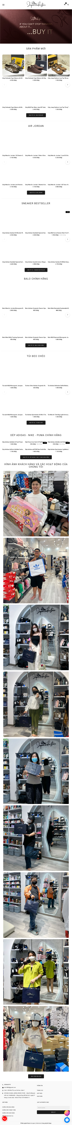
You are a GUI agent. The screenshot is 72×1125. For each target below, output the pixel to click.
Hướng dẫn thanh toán (9, 1110)
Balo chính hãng (36, 278)
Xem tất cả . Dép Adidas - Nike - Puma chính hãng (36, 457)
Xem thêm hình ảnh (36, 1076)
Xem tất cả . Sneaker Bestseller (36, 270)
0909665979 (7, 1084)
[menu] (13, 5)
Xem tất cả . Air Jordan (36, 192)
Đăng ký (53, 1112)
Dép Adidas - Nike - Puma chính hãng (36, 435)
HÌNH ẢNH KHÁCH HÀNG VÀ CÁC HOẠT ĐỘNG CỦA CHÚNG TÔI (36, 465)
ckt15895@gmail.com (10, 1087)
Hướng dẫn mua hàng (8, 1107)
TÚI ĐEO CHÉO (36, 356)
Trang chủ (40, 1090)
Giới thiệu (39, 1093)
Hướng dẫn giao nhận (8, 1113)
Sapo (50, 1123)
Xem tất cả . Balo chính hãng (36, 345)
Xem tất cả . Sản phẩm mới (36, 115)
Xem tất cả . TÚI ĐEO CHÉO (36, 422)
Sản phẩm (39, 1096)
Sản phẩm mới (36, 48)
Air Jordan (36, 126)
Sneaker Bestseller (36, 203)
